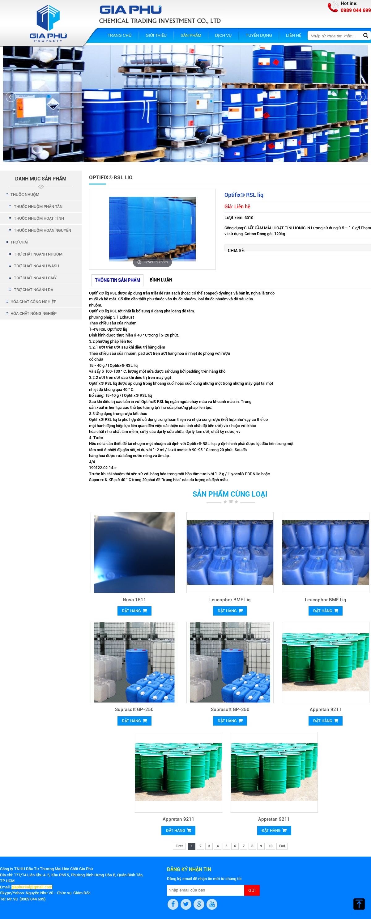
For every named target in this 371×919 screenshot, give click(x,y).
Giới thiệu (156, 35)
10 (270, 846)
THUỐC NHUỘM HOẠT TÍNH (39, 218)
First (179, 846)
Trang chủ (120, 35)
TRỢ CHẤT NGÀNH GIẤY (35, 278)
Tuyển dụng (259, 35)
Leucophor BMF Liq (230, 600)
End (282, 846)
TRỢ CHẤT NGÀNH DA (33, 289)
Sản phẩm (191, 35)
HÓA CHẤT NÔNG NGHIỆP (34, 313)
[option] (152, 229)
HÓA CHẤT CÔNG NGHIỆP (33, 301)
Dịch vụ (223, 35)
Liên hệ (293, 35)
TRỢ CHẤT (20, 242)
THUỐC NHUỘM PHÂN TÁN (38, 206)
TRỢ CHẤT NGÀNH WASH (36, 266)
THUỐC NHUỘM (25, 194)
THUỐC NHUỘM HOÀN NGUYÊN (42, 230)
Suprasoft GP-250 (134, 709)
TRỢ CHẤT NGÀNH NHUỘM (38, 254)
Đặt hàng (134, 610)
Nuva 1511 (134, 600)
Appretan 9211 (326, 709)
